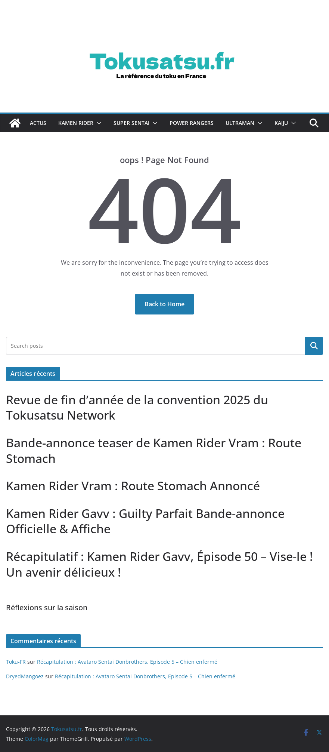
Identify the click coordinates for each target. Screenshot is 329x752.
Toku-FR (16, 661)
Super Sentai (131, 122)
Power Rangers (192, 122)
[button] (97, 123)
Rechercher (314, 345)
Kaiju (281, 122)
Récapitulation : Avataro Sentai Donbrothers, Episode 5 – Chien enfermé (127, 661)
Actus (38, 122)
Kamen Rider (75, 122)
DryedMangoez (25, 676)
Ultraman (240, 122)
